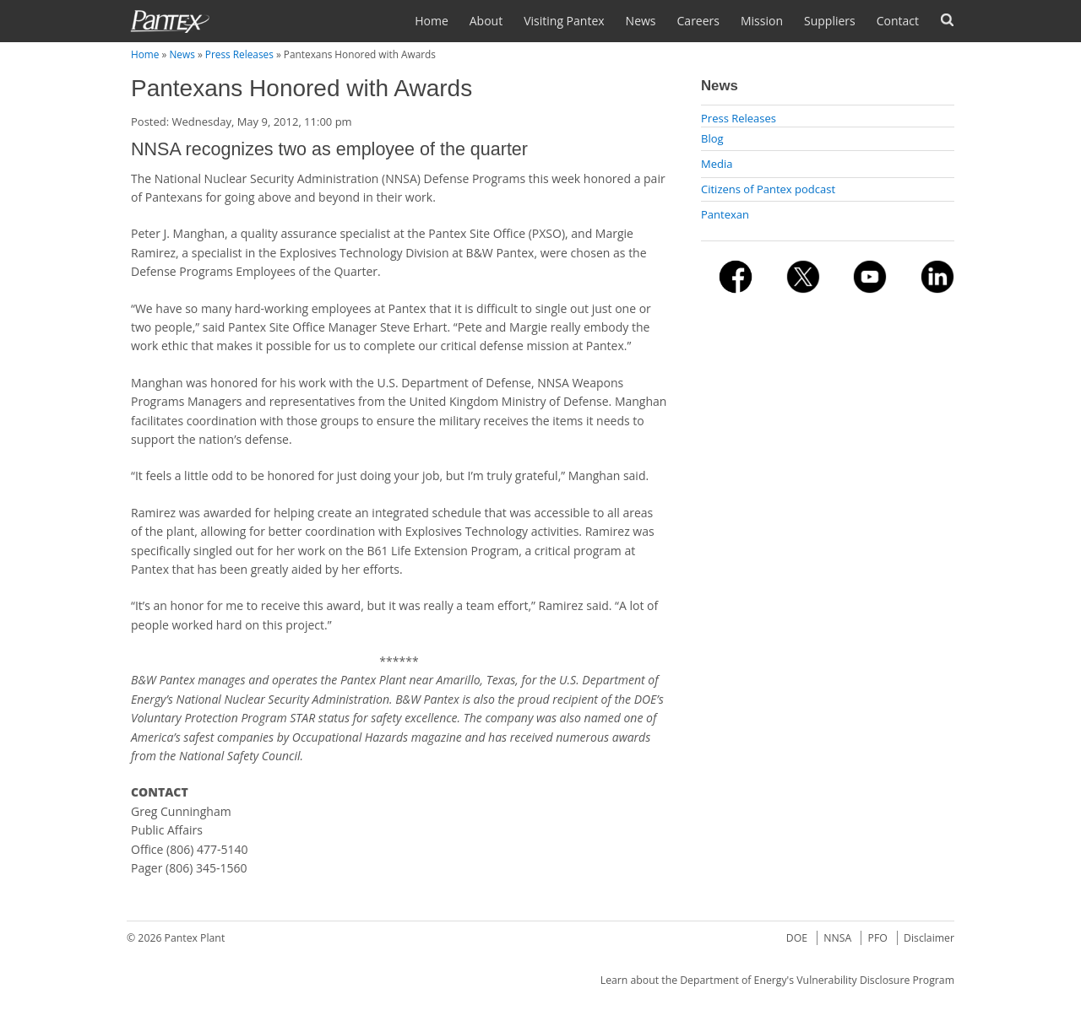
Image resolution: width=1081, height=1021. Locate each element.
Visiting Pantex (564, 21)
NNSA (837, 938)
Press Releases (239, 54)
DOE (796, 938)
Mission (762, 21)
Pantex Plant (195, 938)
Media (716, 163)
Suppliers (830, 21)
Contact (898, 21)
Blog (712, 138)
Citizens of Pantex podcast (768, 189)
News (641, 21)
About (486, 21)
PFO (878, 938)
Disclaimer (929, 938)
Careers (698, 21)
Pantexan (725, 214)
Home (431, 21)
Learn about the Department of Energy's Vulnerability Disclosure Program (777, 980)
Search (947, 20)
